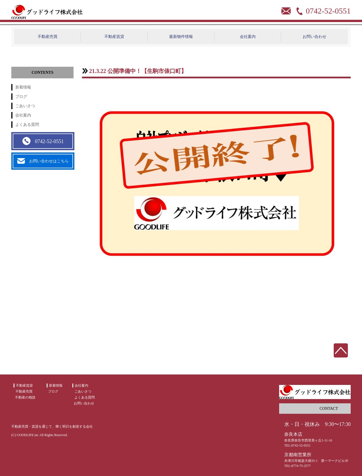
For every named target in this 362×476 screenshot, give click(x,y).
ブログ (21, 96)
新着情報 (23, 87)
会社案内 (248, 37)
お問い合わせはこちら (43, 161)
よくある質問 (27, 124)
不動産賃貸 (114, 37)
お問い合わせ (314, 37)
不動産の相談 (25, 397)
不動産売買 (47, 37)
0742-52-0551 (43, 141)
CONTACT (329, 408)
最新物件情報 (181, 37)
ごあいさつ (25, 106)
